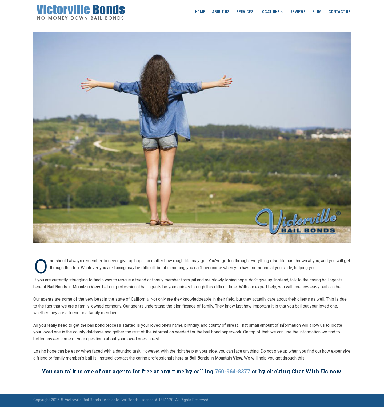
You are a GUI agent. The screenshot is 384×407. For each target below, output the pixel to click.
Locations (271, 11)
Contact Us (340, 12)
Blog (317, 12)
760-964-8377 (232, 371)
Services (245, 12)
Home (200, 12)
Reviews (298, 12)
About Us (220, 12)
